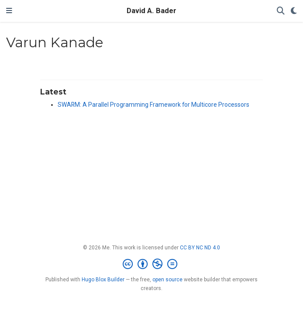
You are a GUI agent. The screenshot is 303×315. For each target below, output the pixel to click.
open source (167, 279)
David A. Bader (151, 11)
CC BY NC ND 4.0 (200, 248)
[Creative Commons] (152, 264)
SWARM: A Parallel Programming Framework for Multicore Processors (153, 104)
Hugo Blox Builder (103, 279)
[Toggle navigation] (9, 11)
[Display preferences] (294, 11)
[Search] (281, 11)
